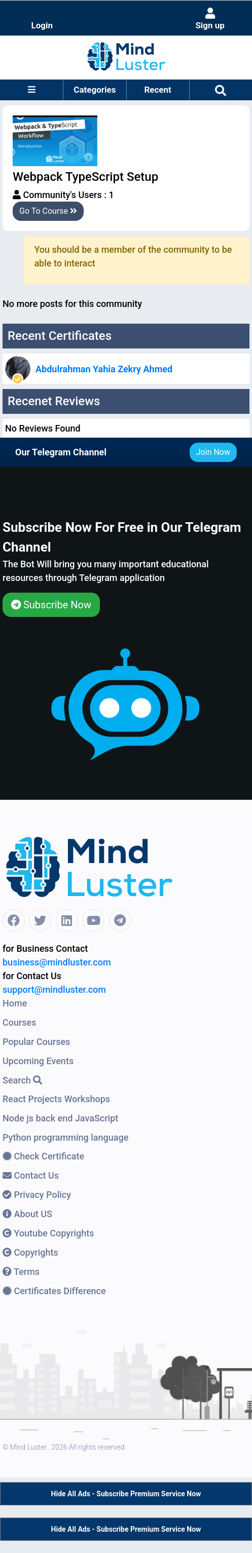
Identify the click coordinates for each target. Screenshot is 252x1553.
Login (42, 25)
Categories (95, 90)
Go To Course (48, 211)
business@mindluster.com (57, 962)
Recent (157, 90)
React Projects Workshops (56, 1099)
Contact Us (31, 1175)
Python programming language (65, 1137)
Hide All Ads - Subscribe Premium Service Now (126, 1494)
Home (15, 1003)
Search (22, 1080)
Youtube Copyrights (48, 1233)
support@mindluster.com (54, 989)
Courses (20, 1022)
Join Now (213, 452)
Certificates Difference (54, 1291)
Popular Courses (36, 1041)
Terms (21, 1271)
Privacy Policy (37, 1194)
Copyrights (30, 1252)
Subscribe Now (51, 605)
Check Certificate (43, 1156)
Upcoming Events (38, 1061)
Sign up (210, 19)
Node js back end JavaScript (60, 1118)
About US (27, 1214)
